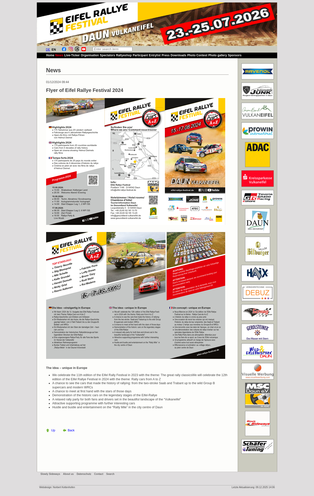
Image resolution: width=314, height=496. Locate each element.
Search (110, 474)
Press (166, 55)
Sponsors (234, 55)
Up (53, 430)
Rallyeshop (124, 55)
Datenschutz (84, 474)
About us (68, 474)
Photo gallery (217, 55)
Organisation (90, 55)
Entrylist (155, 55)
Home (50, 55)
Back (71, 430)
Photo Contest (197, 55)
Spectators (107, 55)
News (59, 55)
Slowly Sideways (50, 474)
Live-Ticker (72, 55)
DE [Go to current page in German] (48, 49)
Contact (98, 474)
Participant (140, 55)
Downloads (178, 55)
